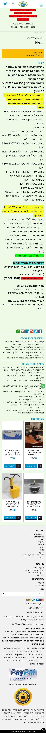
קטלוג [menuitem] (42, 557)
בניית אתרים (14, 731)
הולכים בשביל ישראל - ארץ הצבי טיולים (23, 684)
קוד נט (19, 731)
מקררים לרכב (28, 716)
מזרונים (19, 716)
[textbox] (23, 634)
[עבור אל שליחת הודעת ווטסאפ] (42, 386)
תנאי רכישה (40, 575)
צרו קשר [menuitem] (41, 542)
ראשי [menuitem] (42, 539)
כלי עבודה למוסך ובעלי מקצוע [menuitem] (33, 555)
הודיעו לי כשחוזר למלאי (34, 55)
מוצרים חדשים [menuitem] (39, 537)
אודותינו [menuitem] (41, 544)
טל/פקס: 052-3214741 (35, 603)
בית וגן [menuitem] (41, 550)
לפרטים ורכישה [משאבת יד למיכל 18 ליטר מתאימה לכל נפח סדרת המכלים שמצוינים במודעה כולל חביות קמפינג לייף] (9, 518)
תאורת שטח (39, 716)
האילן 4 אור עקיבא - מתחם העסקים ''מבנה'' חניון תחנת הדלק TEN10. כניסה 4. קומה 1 (24, 618)
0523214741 (33, 572)
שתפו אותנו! (39, 585)
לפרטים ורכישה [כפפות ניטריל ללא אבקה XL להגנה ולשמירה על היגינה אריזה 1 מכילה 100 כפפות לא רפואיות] (9, 466)
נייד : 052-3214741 (36, 608)
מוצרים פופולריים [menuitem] (38, 534)
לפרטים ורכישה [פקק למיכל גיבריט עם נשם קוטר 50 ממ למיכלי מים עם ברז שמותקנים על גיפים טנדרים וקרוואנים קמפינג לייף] (31, 518)
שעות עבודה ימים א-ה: (28, 624)
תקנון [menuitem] (42, 547)
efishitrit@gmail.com (35, 612)
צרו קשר (41, 583)
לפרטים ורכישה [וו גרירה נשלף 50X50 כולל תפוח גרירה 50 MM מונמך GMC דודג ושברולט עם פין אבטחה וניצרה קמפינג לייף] (31, 466)
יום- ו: (23, 636)
